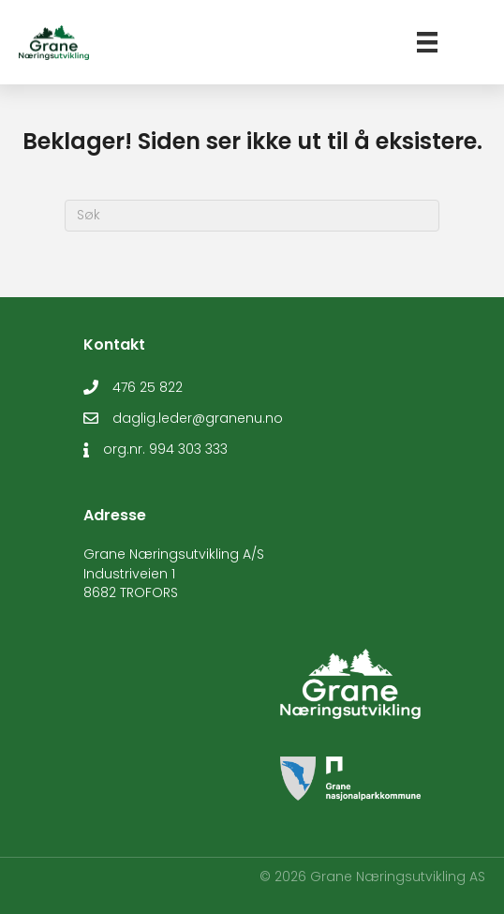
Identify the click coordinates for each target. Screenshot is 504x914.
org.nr (122, 449)
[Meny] (427, 42)
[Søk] (252, 216)
